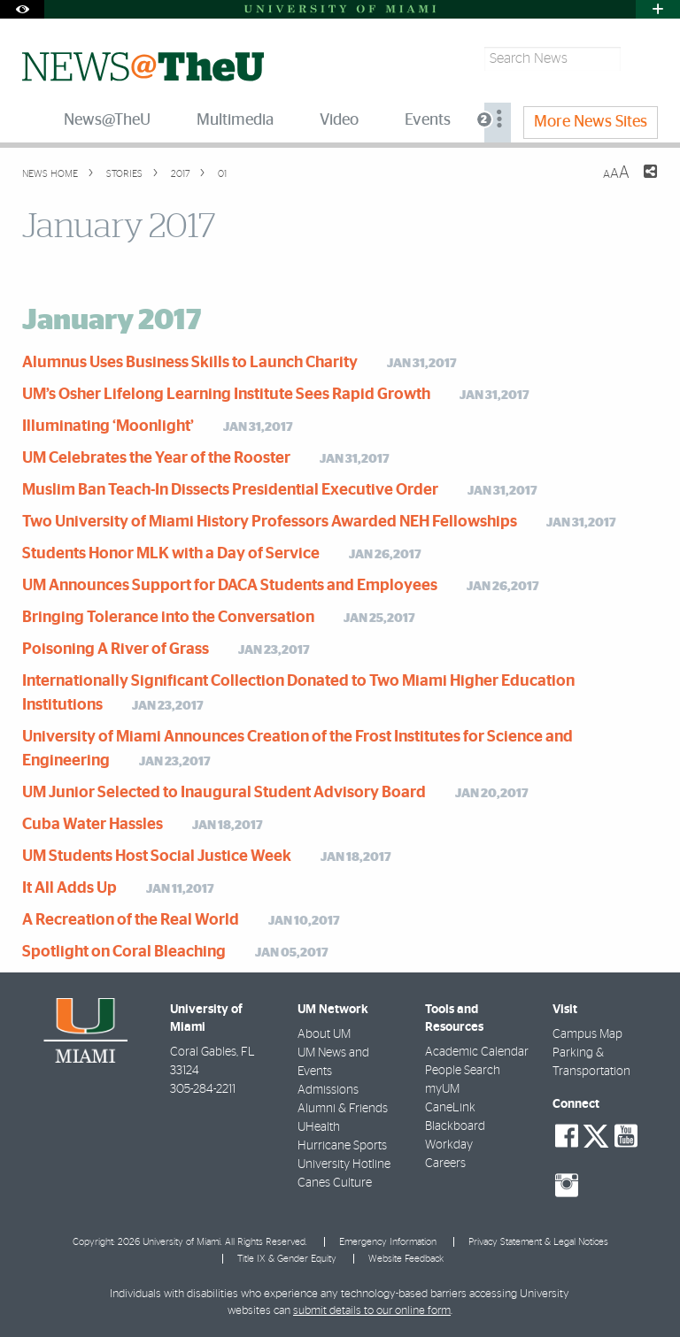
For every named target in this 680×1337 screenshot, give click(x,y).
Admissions (328, 1090)
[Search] (641, 58)
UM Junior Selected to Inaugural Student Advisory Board (224, 793)
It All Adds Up (69, 888)
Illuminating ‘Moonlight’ (108, 426)
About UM (324, 1034)
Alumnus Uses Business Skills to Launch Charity (190, 363)
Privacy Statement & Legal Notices (538, 1242)
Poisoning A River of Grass (115, 649)
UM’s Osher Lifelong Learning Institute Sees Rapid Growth (226, 395)
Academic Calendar (477, 1052)
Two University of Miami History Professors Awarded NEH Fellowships (269, 522)
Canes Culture (335, 1183)
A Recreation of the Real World (130, 920)
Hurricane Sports (342, 1146)
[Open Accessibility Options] (22, 9)
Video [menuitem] (339, 120)
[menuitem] (497, 122)
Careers (445, 1163)
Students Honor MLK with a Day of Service (171, 554)
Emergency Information (388, 1242)
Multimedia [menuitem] (235, 120)
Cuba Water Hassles (92, 825)
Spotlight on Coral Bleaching (124, 952)
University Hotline (344, 1164)
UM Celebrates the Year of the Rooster (156, 458)
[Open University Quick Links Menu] (658, 9)
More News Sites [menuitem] (590, 122)
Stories (123, 174)
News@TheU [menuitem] (107, 120)
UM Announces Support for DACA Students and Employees (229, 586)
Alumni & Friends (343, 1109)
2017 (178, 174)
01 (221, 174)
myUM (442, 1089)
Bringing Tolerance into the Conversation (168, 618)
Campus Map (587, 1034)
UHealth (319, 1127)
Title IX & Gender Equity (286, 1259)
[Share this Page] (639, 182)
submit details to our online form (372, 1311)
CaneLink (450, 1108)
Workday (449, 1145)
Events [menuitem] (428, 120)
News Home (50, 174)
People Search (462, 1070)
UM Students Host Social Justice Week (156, 856)
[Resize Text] (616, 173)
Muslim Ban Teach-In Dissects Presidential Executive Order (230, 490)
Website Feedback (406, 1259)
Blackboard (455, 1126)
